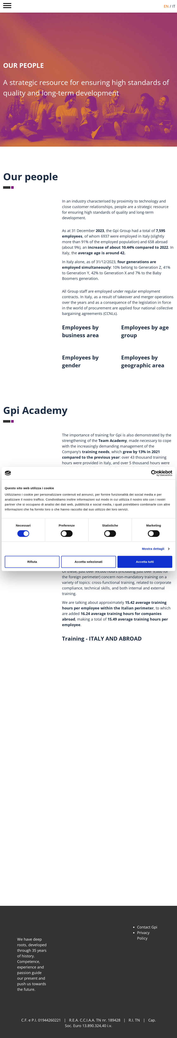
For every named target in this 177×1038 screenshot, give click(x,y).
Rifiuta (32, 561)
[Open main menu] (7, 6)
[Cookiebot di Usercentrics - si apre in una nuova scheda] (154, 473)
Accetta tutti (145, 561)
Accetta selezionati (88, 561)
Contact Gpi (147, 927)
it (173, 6)
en (166, 6)
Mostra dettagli (153, 548)
